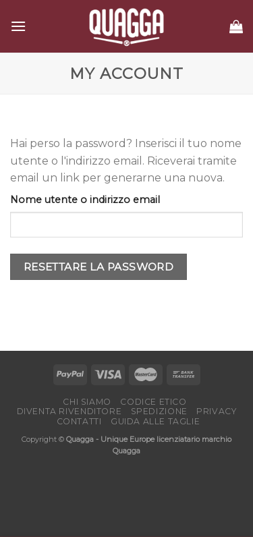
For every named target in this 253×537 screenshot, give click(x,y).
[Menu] (18, 26)
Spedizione (159, 411)
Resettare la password (99, 266)
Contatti (79, 421)
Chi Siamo (87, 402)
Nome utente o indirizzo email (85, 200)
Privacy (216, 411)
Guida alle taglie (155, 421)
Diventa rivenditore (69, 411)
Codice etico (153, 402)
